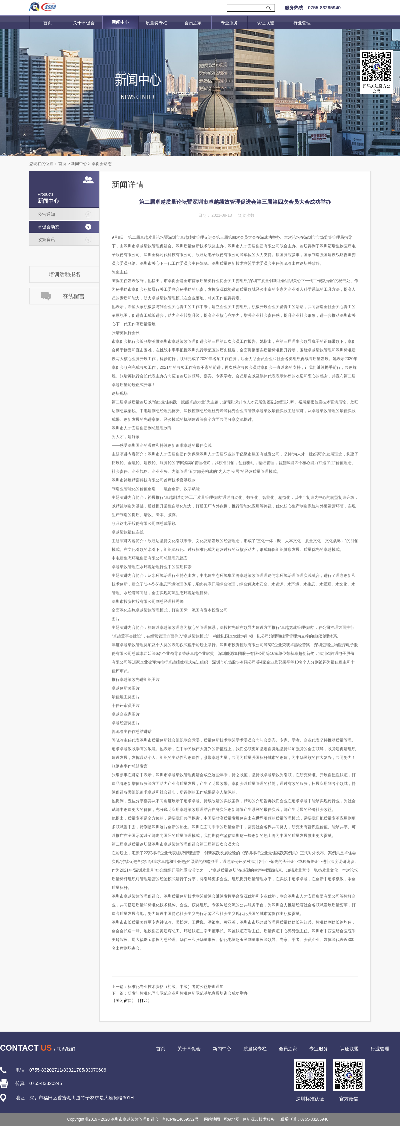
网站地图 (211, 1119)
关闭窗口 (124, 1000)
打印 (144, 1000)
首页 (47, 22)
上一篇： (168, 986)
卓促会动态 (102, 163)
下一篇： (180, 993)
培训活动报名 (65, 274)
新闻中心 (79, 163)
